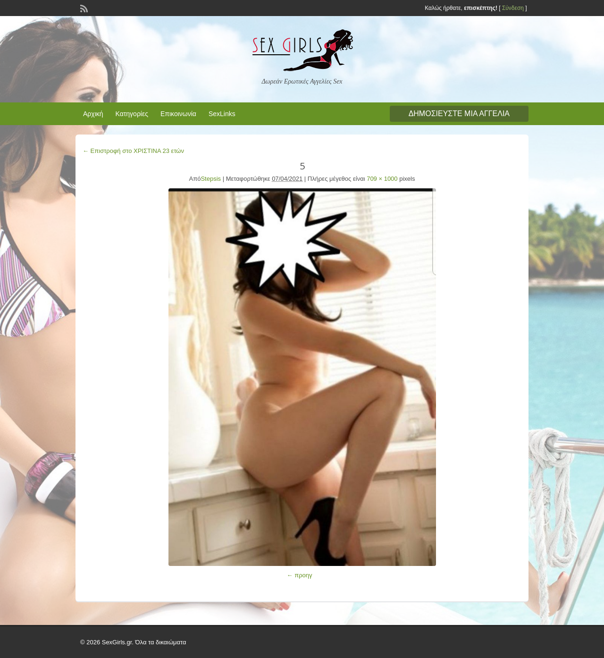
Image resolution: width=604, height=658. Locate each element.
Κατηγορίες (132, 114)
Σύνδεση (513, 8)
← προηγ (299, 575)
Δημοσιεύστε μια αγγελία (459, 114)
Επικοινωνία (178, 114)
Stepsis (211, 178)
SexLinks (222, 114)
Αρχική (93, 114)
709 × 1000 (382, 178)
